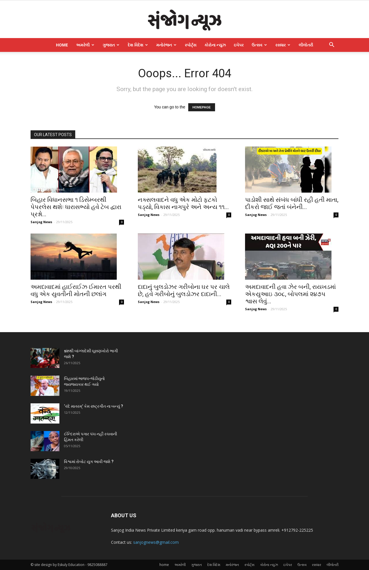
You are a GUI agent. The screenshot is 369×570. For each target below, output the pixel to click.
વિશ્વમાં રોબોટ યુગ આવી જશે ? (89, 461)
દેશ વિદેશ (138, 45)
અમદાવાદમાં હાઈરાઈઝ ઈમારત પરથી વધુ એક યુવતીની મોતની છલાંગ (76, 290)
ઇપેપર (239, 45)
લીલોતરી (306, 45)
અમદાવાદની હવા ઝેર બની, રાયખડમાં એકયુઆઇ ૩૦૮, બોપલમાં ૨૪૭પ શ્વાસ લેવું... (290, 294)
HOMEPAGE (202, 107)
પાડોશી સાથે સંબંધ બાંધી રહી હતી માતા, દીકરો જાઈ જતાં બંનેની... (291, 203)
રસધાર (282, 45)
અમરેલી (85, 45)
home (62, 45)
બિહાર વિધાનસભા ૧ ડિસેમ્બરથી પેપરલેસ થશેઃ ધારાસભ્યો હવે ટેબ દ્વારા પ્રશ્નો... (76, 207)
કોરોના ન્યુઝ (215, 45)
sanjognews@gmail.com (156, 542)
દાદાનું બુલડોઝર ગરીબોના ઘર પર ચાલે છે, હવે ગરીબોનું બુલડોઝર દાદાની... (184, 290)
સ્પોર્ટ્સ (190, 45)
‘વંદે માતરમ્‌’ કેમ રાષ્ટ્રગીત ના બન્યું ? (93, 406)
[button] (331, 45)
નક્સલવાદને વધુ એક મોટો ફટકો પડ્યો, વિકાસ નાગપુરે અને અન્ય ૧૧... (183, 203)
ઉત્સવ (259, 45)
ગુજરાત (111, 45)
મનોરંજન (166, 45)
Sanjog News (41, 222)
